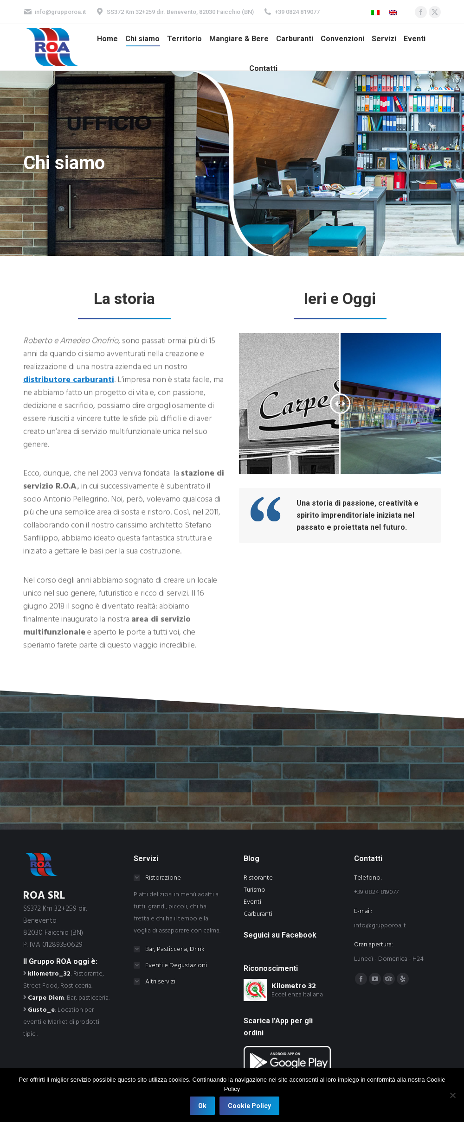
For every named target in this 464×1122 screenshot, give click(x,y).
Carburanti (258, 914)
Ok (202, 1105)
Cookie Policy (249, 1105)
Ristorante (258, 877)
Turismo (254, 889)
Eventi (252, 901)
